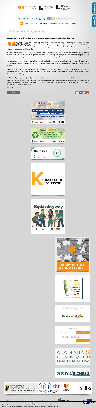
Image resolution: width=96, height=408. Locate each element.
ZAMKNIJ (88, 403)
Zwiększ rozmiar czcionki (40, 18)
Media (61, 23)
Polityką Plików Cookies (45, 403)
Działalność (53, 23)
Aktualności (34, 23)
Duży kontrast (44, 18)
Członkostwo (44, 23)
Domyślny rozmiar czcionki (36, 18)
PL (49, 19)
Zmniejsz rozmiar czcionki (32, 18)
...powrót (13, 92)
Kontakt (74, 23)
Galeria (67, 23)
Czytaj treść (23, 19)
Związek (26, 23)
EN (53, 19)
